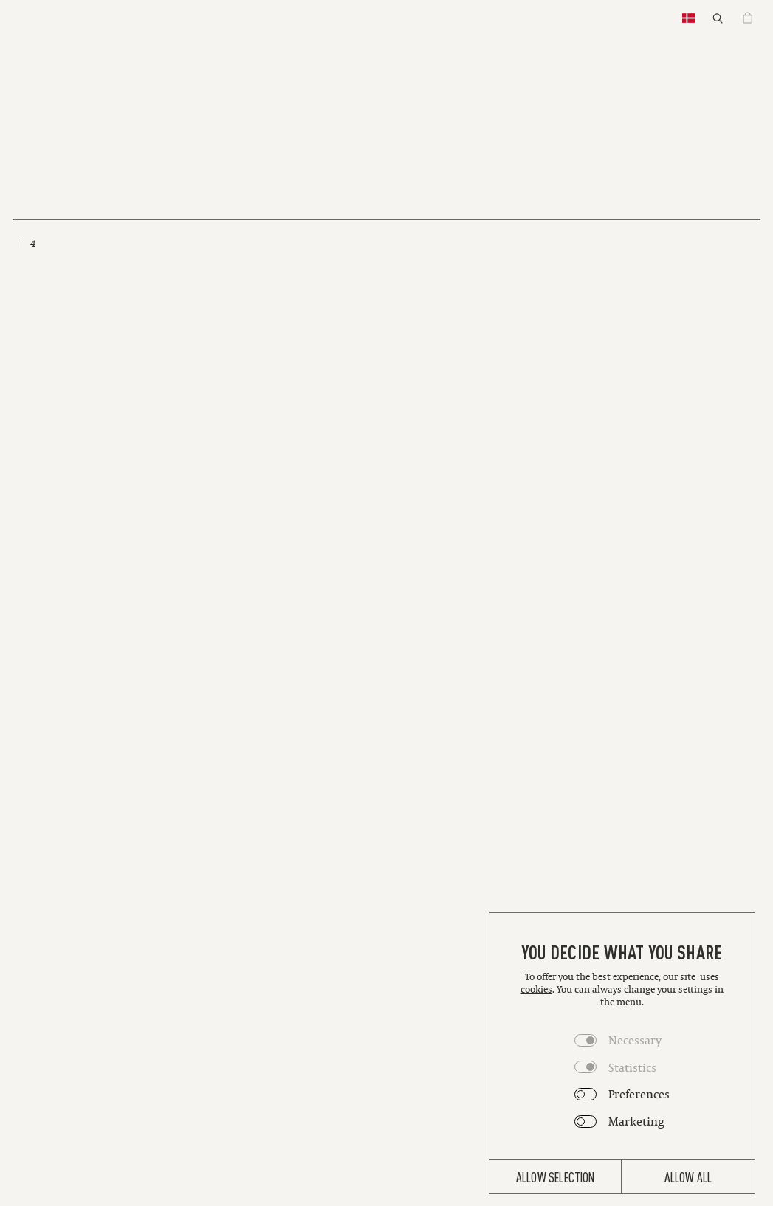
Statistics (632, 1067)
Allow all (688, 1176)
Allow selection (555, 1176)
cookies (536, 989)
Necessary (635, 1040)
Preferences (639, 1093)
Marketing (636, 1121)
